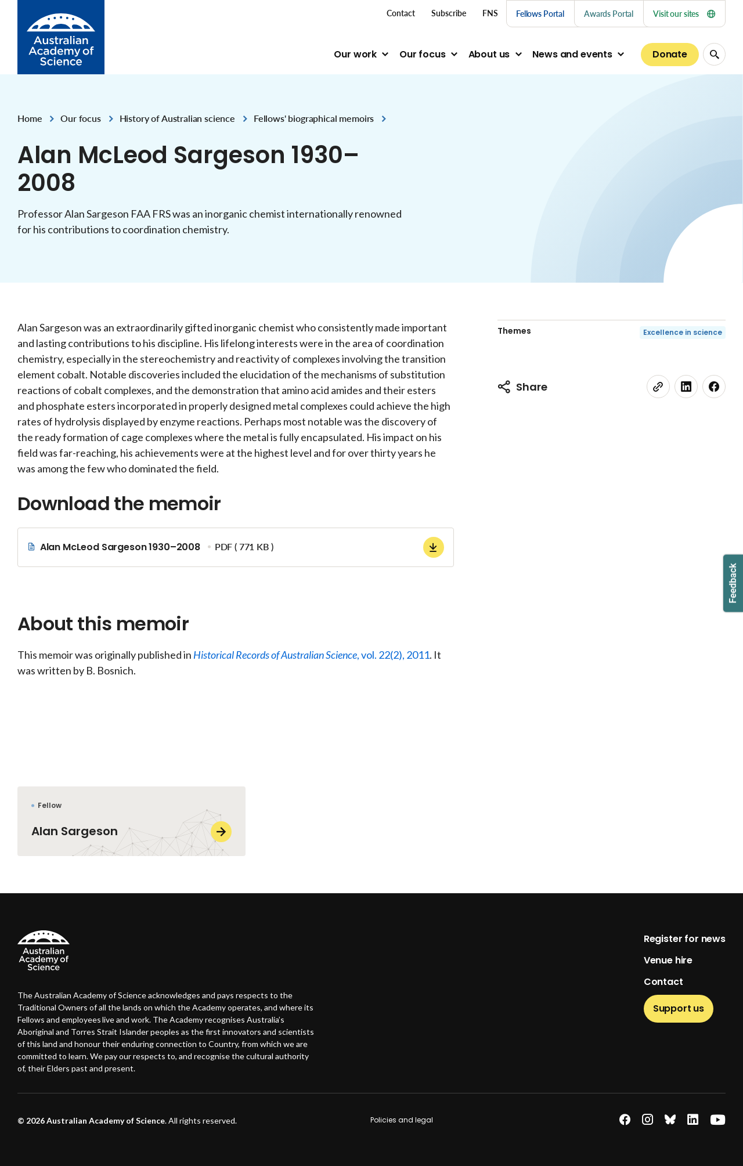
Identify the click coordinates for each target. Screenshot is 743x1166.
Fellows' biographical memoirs (314, 118)
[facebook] (714, 386)
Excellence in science (682, 332)
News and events (572, 54)
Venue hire (668, 960)
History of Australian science (177, 118)
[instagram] (647, 1120)
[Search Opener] (714, 54)
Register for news (685, 938)
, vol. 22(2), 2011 (311, 654)
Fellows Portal (540, 14)
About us (489, 54)
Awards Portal (608, 14)
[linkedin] (686, 386)
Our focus (422, 54)
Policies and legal (401, 1120)
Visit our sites (684, 14)
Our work (355, 54)
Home (29, 118)
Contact (663, 981)
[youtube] (718, 1120)
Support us (678, 1008)
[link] (658, 386)
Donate (669, 54)
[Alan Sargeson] (131, 821)
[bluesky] (670, 1120)
